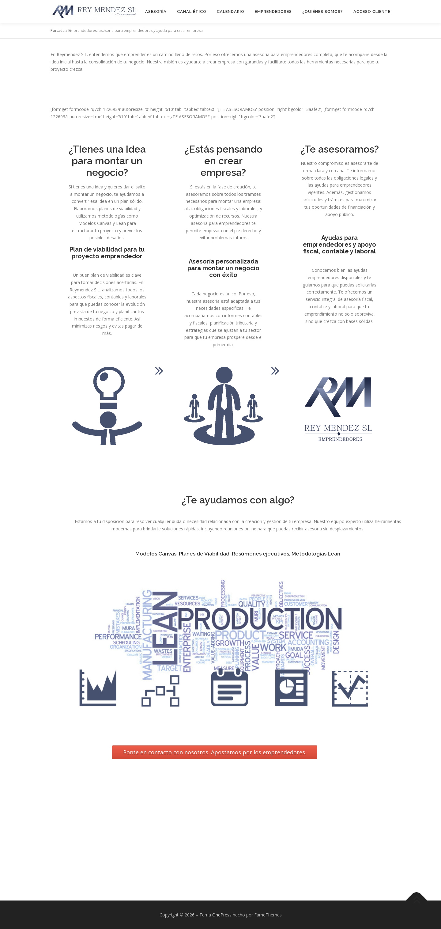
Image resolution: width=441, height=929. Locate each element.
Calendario (230, 11)
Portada (58, 30)
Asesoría (156, 11)
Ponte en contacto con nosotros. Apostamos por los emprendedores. (214, 752)
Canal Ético (191, 11)
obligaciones (64, 805)
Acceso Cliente (371, 11)
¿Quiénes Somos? (322, 11)
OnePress (222, 915)
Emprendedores (273, 11)
